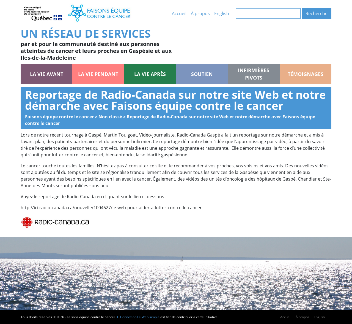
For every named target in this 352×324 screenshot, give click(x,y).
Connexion (126, 317)
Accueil (179, 13)
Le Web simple (148, 317)
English (221, 13)
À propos (200, 13)
